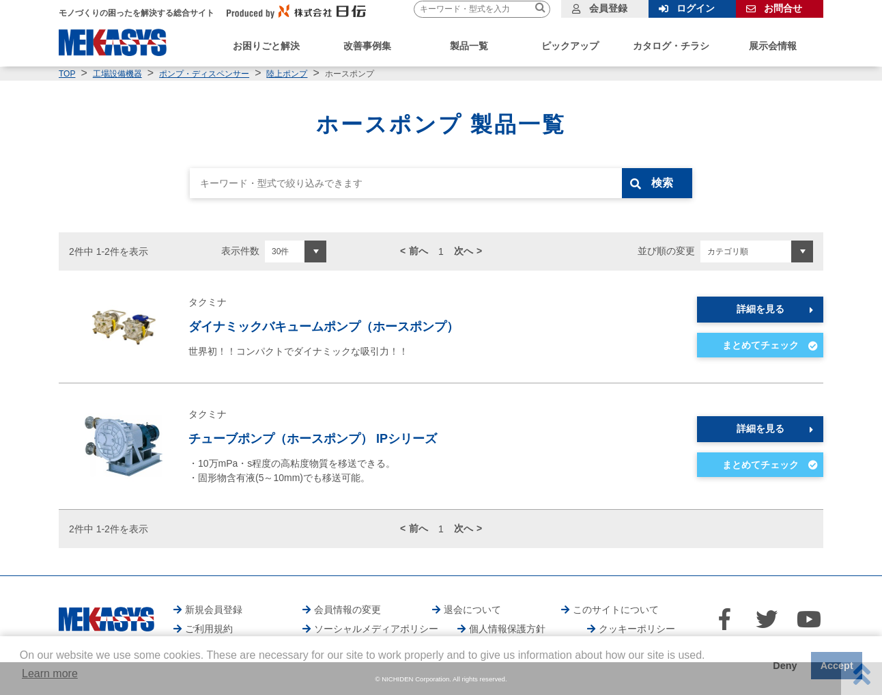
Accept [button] (837, 665)
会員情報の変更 (347, 609)
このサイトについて (616, 609)
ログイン (696, 8)
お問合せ (783, 8)
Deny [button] (785, 665)
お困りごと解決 (266, 45)
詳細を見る (760, 308)
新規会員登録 (213, 609)
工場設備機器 (117, 74)
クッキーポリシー (637, 628)
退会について (472, 609)
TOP (67, 74)
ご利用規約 (209, 628)
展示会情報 (773, 45)
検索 (664, 183)
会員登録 (608, 8)
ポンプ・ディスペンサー (204, 74)
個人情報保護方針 (507, 628)
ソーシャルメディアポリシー (376, 628)
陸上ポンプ (286, 74)
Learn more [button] (50, 673)
